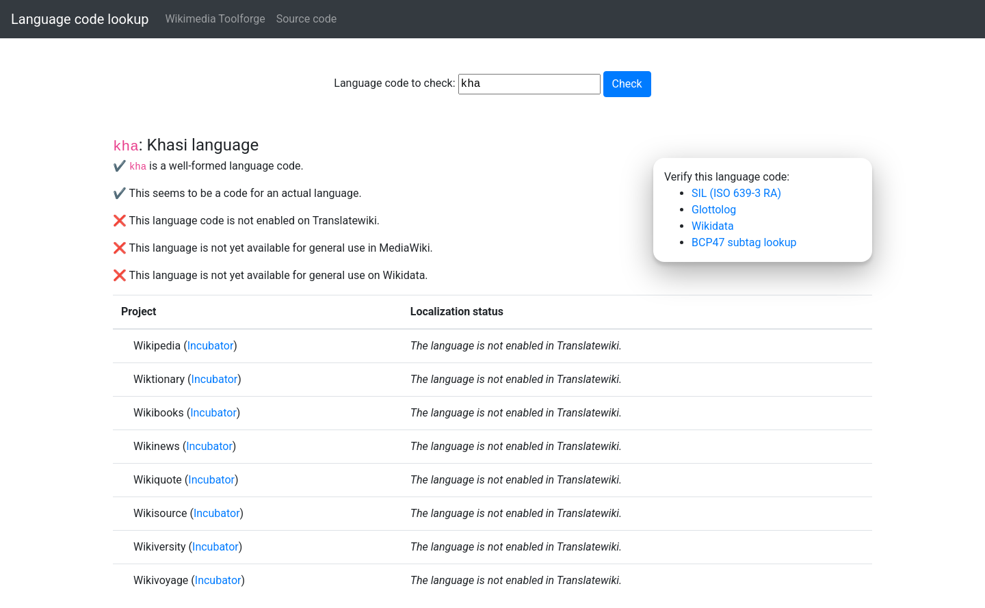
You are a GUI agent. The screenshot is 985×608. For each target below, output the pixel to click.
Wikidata (713, 226)
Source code (306, 18)
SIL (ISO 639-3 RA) (736, 193)
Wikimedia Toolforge (215, 18)
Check (627, 83)
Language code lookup (79, 19)
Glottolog (714, 209)
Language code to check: (467, 84)
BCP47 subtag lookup (744, 242)
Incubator (210, 345)
